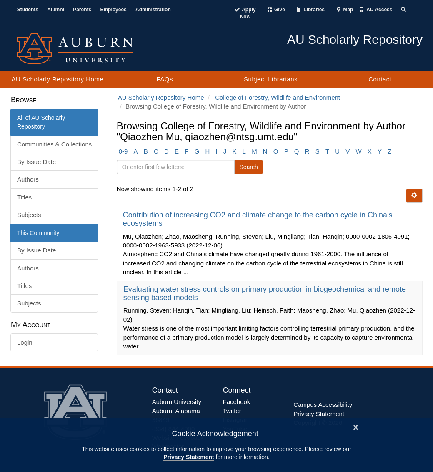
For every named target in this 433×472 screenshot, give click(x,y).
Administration (153, 10)
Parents (82, 10)
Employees (113, 10)
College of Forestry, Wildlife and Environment (277, 97)
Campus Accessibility (322, 404)
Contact (379, 79)
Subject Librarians (271, 79)
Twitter (232, 410)
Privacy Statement (188, 457)
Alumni (55, 10)
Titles (24, 197)
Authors (28, 179)
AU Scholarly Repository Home (58, 79)
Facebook (236, 401)
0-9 (123, 151)
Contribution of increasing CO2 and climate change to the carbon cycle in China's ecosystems (258, 219)
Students (27, 10)
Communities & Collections (54, 144)
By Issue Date (36, 161)
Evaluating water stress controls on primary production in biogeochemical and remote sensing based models (264, 293)
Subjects (29, 214)
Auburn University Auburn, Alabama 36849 (176, 410)
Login (25, 342)
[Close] (355, 426)
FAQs (164, 79)
